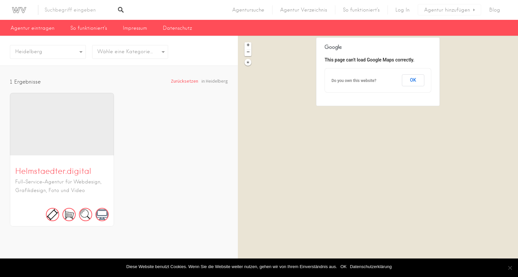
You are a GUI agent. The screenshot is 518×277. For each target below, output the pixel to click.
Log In (402, 10)
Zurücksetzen (184, 81)
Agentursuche (248, 10)
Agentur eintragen (33, 28)
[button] (247, 45)
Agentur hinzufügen (447, 10)
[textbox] (130, 52)
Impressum (135, 28)
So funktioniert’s (361, 10)
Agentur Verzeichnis (303, 10)
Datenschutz (177, 28)
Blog (494, 10)
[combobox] (130, 52)
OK (343, 266)
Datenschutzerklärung (370, 266)
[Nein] (509, 267)
